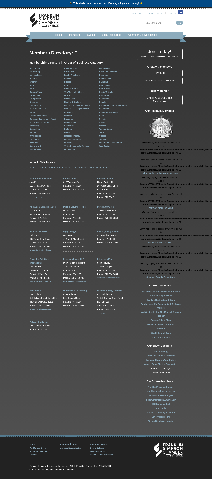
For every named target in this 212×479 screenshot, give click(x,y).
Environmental (70, 68)
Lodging (68, 129)
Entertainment (36, 149)
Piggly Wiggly (70, 231)
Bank (32, 88)
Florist (67, 85)
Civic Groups (35, 105)
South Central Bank (161, 333)
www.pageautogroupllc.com (41, 197)
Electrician (34, 142)
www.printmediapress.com (40, 309)
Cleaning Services (38, 109)
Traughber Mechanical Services (161, 391)
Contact (33, 455)
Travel (102, 132)
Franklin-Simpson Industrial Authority (161, 291)
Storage (102, 126)
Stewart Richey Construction (161, 324)
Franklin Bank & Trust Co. (161, 242)
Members (74, 34)
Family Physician (72, 75)
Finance (67, 78)
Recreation (104, 99)
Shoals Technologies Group (161, 412)
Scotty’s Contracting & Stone (161, 300)
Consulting (34, 126)
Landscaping (70, 122)
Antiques (34, 78)
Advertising (35, 72)
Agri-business (36, 75)
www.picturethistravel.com (40, 250)
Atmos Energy (161, 351)
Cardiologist (35, 95)
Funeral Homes (71, 88)
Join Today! (159, 53)
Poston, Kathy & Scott (108, 231)
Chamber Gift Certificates (142, 34)
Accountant (35, 68)
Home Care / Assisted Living (77, 105)
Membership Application (71, 448)
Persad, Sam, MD (105, 207)
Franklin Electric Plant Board (161, 356)
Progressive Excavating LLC (77, 291)
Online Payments (138, 13)
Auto (32, 85)
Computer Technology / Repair (43, 119)
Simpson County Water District (161, 360)
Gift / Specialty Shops (74, 92)
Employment (35, 146)
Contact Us (172, 13)
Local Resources (111, 34)
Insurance (68, 119)
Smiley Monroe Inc (161, 417)
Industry (68, 116)
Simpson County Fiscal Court (160, 277)
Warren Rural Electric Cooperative (161, 364)
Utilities (102, 136)
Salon (101, 116)
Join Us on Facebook (180, 12)
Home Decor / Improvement (76, 109)
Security (103, 119)
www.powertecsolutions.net (41, 281)
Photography (105, 78)
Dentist (33, 132)
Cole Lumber (161, 408)
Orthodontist (105, 68)
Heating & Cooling (72, 102)
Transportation (105, 129)
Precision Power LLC (73, 259)
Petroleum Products (108, 72)
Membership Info (68, 444)
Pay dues (159, 72)
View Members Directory (159, 80)
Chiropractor (35, 99)
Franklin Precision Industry (161, 387)
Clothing (33, 112)
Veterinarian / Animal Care (110, 142)
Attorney (33, 82)
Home (58, 34)
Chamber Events (98, 444)
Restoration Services (108, 112)
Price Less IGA (104, 259)
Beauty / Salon (36, 92)
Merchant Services (72, 139)
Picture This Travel (39, 231)
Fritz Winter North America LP (161, 400)
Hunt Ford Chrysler (161, 337)
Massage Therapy (72, 136)
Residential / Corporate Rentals (113, 105)
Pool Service (105, 85)
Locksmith (69, 126)
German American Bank (161, 208)
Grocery (68, 95)
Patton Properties (105, 178)
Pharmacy (103, 75)
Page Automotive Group (41, 178)
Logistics (68, 132)
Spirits (102, 122)
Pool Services (105, 88)
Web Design (104, 146)
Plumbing (103, 82)
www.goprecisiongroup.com (74, 281)
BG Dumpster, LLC (161, 404)
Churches (34, 102)
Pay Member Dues (38, 448)
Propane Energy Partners (109, 291)
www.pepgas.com (104, 313)
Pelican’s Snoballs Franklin (43, 207)
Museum (68, 142)
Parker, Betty (69, 178)
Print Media (35, 291)
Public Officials (106, 92)
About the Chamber (156, 13)
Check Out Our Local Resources (160, 99)
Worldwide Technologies (161, 395)
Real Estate (104, 95)
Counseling (35, 129)
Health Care (69, 99)
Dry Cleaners (35, 136)
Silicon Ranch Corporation (161, 421)
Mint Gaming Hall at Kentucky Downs (161, 173)
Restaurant (104, 109)
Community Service (38, 116)
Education (34, 139)
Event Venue (69, 72)
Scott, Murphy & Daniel (161, 295)
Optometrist (69, 149)
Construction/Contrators (40, 122)
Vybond (161, 329)
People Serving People (74, 207)
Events (91, 34)
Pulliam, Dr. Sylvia (39, 322)
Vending (103, 139)
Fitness (67, 82)
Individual (68, 112)
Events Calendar (97, 448)
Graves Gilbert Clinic (161, 320)
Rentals (102, 102)
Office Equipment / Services (76, 146)
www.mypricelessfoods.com (108, 278)
